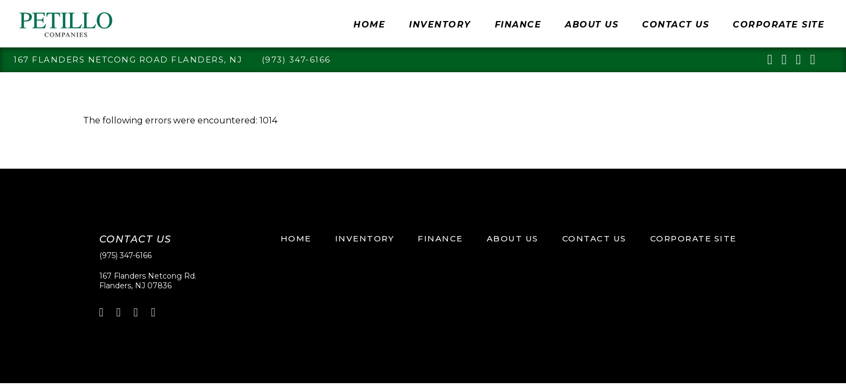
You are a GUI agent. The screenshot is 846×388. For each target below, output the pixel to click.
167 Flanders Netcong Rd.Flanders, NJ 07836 (147, 280)
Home (369, 24)
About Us (591, 24)
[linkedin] (770, 61)
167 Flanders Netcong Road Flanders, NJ (127, 59)
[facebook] (784, 61)
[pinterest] (798, 61)
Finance (518, 24)
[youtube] (813, 61)
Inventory (440, 24)
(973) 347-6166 (296, 59)
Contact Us (675, 24)
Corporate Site (778, 24)
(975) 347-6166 (125, 255)
